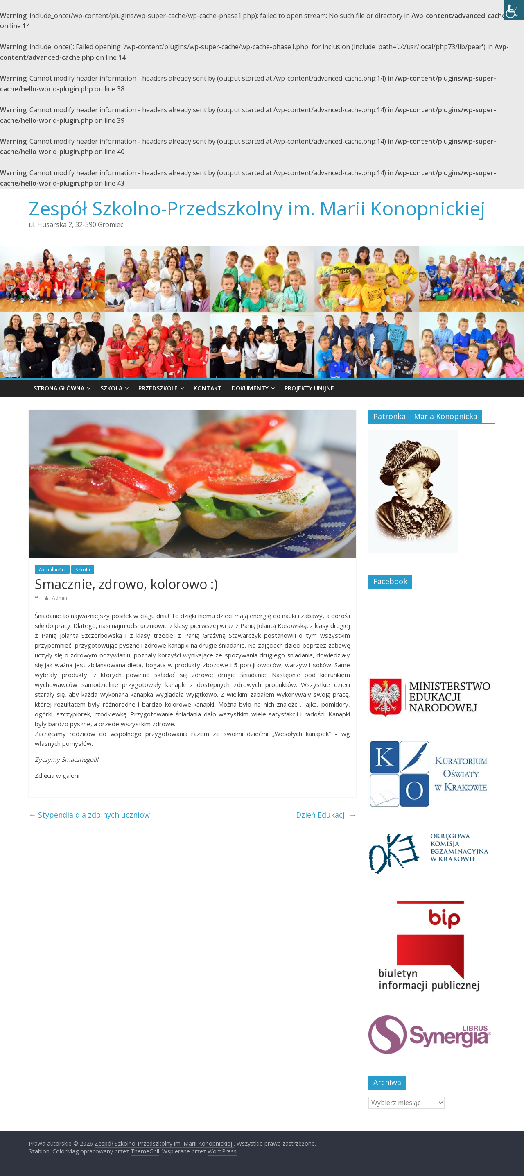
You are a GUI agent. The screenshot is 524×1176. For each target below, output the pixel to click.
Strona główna (59, 388)
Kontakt (208, 388)
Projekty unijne (309, 388)
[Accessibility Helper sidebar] (514, 10)
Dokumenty (250, 388)
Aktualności (52, 569)
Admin (59, 597)
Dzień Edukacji (326, 815)
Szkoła (111, 388)
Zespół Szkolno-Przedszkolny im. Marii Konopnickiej (257, 208)
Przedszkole (158, 388)
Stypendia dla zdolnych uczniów (89, 815)
